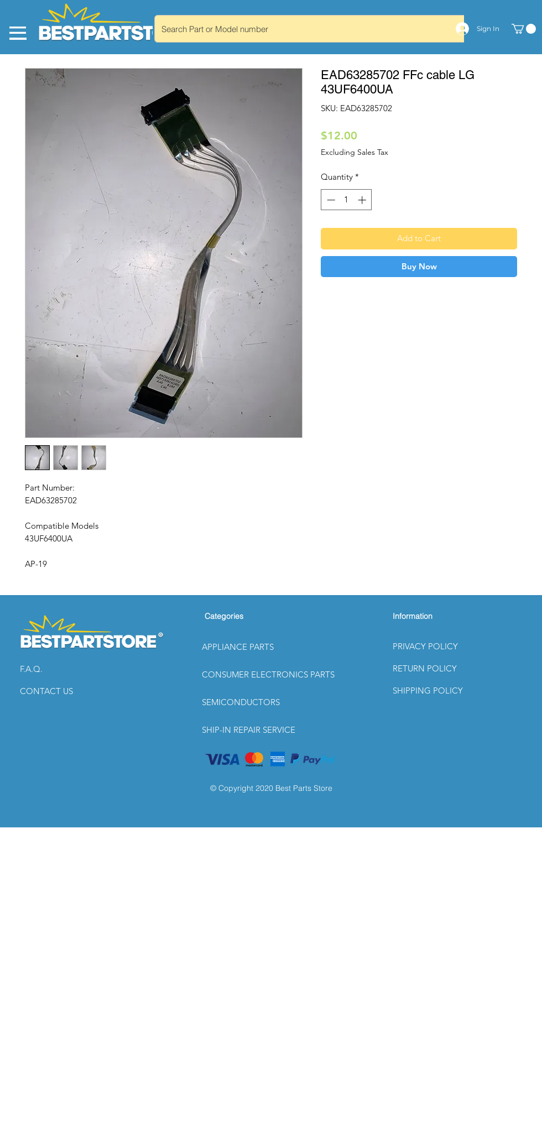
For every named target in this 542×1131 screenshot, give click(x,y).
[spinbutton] (346, 200)
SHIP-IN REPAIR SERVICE (248, 730)
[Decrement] (329, 200)
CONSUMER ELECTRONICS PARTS (268, 674)
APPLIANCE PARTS (238, 647)
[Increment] (363, 200)
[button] (59, 669)
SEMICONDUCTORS (241, 702)
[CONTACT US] (59, 691)
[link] (524, 29)
